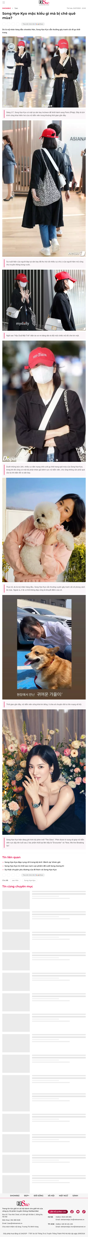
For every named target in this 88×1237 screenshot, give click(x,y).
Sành (75, 1196)
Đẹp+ (26, 1196)
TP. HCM (51, 1224)
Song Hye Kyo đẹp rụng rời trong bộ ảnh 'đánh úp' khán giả (32, 862)
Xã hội (51, 1196)
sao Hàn (15, 880)
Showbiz (6, 8)
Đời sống (38, 1196)
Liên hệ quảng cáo (58, 1212)
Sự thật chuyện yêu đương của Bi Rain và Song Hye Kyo (31, 870)
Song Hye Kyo (29, 880)
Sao (16, 8)
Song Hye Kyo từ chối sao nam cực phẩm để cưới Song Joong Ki (34, 866)
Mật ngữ (63, 1196)
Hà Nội (50, 1217)
